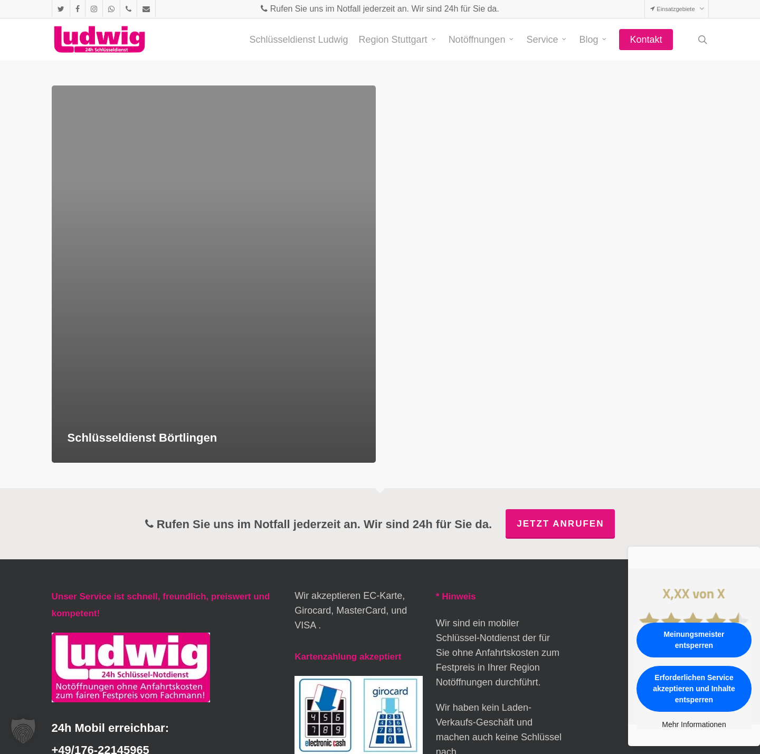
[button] (23, 731)
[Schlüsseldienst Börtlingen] (214, 274)
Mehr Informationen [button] (694, 724)
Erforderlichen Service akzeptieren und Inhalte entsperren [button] (694, 688)
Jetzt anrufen (560, 524)
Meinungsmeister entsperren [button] (693, 640)
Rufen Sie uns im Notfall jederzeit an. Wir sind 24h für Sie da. (380, 8)
